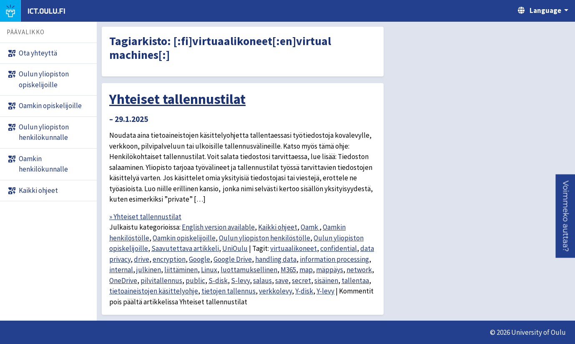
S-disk (218, 280)
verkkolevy (275, 291)
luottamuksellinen (249, 269)
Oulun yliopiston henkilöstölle (264, 238)
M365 (288, 269)
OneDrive (123, 280)
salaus (262, 280)
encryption (169, 259)
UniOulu (235, 248)
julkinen (148, 269)
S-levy (240, 280)
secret (301, 280)
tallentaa (355, 280)
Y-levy (325, 291)
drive (141, 259)
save (282, 280)
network (359, 269)
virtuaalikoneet (293, 248)
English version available (218, 227)
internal (121, 269)
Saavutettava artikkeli (185, 248)
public (195, 280)
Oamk (310, 227)
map (306, 269)
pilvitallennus (161, 280)
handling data (275, 259)
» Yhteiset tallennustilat (145, 216)
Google (199, 259)
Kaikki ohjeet (277, 227)
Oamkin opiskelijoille (184, 238)
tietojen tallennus (228, 291)
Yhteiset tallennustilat (177, 99)
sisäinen (326, 280)
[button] (565, 216)
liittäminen (181, 269)
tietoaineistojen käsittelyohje (153, 291)
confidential (338, 248)
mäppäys (329, 269)
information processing (334, 259)
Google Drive (232, 259)
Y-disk (304, 291)
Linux (209, 269)
